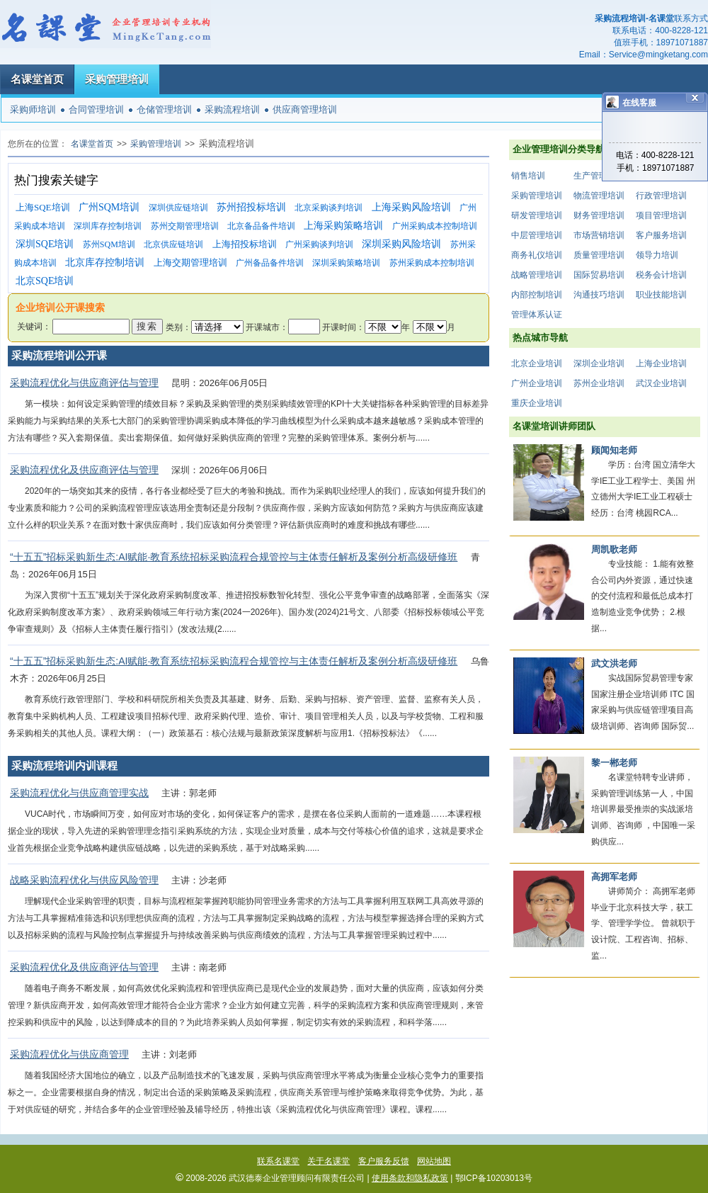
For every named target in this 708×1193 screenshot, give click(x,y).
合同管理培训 (96, 109)
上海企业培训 (661, 363)
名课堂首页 (37, 79)
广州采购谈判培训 (319, 244)
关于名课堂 (328, 1161)
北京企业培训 (536, 363)
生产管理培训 (598, 176)
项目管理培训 (661, 215)
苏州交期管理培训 (185, 226)
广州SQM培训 (109, 207)
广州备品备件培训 (270, 263)
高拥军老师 (614, 876)
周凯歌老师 (614, 549)
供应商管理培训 (305, 109)
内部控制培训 (536, 295)
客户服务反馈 (383, 1161)
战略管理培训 (536, 275)
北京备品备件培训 (261, 226)
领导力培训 (657, 255)
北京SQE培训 (45, 281)
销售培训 (528, 176)
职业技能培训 (661, 295)
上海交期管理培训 (190, 262)
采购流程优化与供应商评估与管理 (84, 382)
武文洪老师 (614, 663)
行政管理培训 (661, 195)
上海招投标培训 (244, 244)
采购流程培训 (232, 109)
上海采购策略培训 (343, 225)
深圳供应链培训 (178, 208)
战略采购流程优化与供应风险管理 (84, 880)
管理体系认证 (536, 315)
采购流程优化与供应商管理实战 (79, 792)
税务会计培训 (661, 275)
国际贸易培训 (598, 275)
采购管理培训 (117, 79)
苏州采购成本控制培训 (431, 263)
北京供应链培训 (173, 244)
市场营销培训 (598, 235)
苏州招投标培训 (251, 207)
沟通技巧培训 (598, 295)
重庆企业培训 (536, 403)
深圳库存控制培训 (108, 226)
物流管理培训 (598, 195)
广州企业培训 (536, 383)
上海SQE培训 (43, 207)
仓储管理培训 (164, 109)
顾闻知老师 (614, 450)
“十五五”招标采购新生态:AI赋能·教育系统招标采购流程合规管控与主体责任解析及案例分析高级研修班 (233, 556)
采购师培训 (33, 109)
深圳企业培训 (598, 363)
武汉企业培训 (661, 383)
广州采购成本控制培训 (434, 226)
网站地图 (434, 1161)
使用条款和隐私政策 (410, 1178)
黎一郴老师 (614, 762)
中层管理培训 (536, 235)
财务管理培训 (598, 215)
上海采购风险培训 (411, 207)
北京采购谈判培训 (328, 208)
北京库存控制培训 (104, 262)
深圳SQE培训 (45, 244)
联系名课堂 (278, 1161)
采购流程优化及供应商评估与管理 (84, 469)
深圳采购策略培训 (346, 263)
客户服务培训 (661, 235)
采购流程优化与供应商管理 (69, 1054)
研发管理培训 (536, 215)
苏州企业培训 (598, 383)
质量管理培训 (598, 255)
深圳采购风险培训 (401, 244)
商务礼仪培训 (536, 255)
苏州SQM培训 (109, 244)
